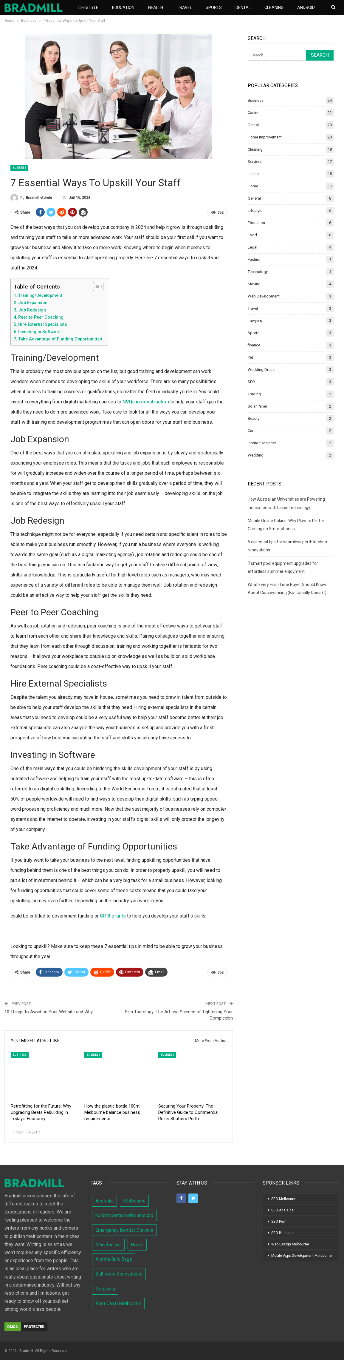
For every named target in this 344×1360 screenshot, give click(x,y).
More (303, 7)
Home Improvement (265, 137)
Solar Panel (257, 406)
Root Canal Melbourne (118, 1303)
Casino (254, 112)
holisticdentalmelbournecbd (124, 1215)
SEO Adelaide (282, 1210)
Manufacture (108, 1245)
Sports (214, 7)
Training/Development (40, 295)
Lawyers (255, 320)
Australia (104, 1201)
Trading (254, 394)
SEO (251, 382)
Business (19, 167)
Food (252, 235)
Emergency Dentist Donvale (124, 1230)
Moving (254, 284)
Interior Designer (262, 443)
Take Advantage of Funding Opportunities (60, 339)
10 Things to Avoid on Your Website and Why (48, 1011)
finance (254, 345)
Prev (18, 1132)
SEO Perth (279, 1221)
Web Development (264, 296)
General (254, 198)
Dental (243, 7)
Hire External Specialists (42, 324)
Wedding (256, 455)
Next (34, 1132)
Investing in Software (39, 331)
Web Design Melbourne (290, 1244)
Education (123, 7)
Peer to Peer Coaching (40, 317)
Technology (258, 271)
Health (155, 7)
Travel (184, 7)
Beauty (253, 418)
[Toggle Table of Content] (95, 286)
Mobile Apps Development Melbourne (301, 1255)
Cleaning (273, 7)
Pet (250, 357)
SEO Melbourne (283, 1199)
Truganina (105, 1289)
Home (253, 186)
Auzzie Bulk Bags (113, 1259)
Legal (252, 247)
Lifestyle (88, 7)
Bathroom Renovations (118, 1274)
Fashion (254, 259)
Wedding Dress (261, 369)
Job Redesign (32, 310)
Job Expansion (32, 302)
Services (255, 161)
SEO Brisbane (282, 1233)
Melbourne (134, 1201)
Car (250, 430)
